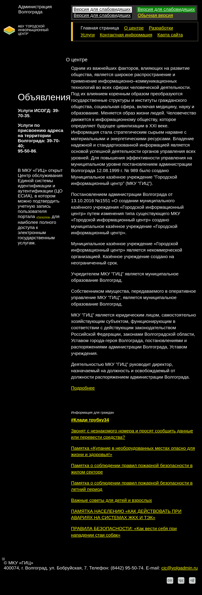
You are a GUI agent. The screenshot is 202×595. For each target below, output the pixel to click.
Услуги (88, 34)
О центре (134, 28)
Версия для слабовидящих (102, 9)
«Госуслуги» (43, 217)
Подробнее (83, 388)
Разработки (161, 28)
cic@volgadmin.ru (179, 567)
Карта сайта (170, 34)
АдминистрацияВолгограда (35, 9)
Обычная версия (155, 15)
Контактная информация (126, 34)
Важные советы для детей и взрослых (111, 500)
